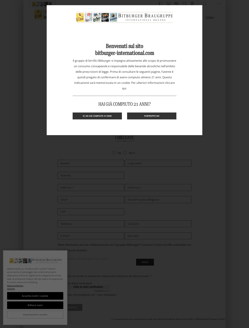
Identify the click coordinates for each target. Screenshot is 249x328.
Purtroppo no (151, 116)
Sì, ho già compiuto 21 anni (97, 116)
